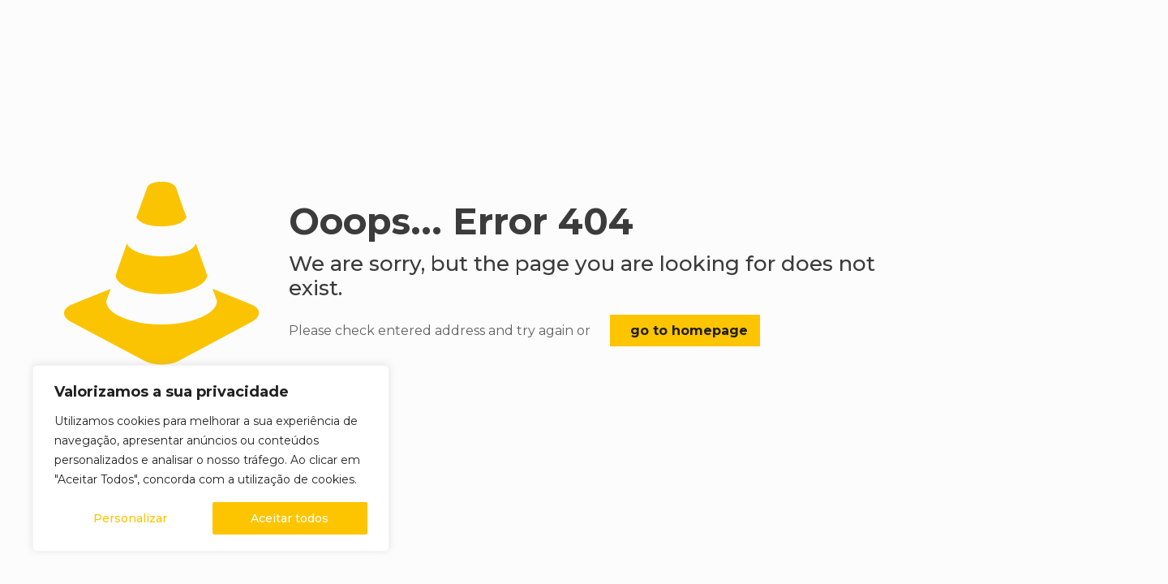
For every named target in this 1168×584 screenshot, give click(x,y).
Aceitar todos (289, 518)
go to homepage (689, 330)
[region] (210, 458)
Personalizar (130, 518)
